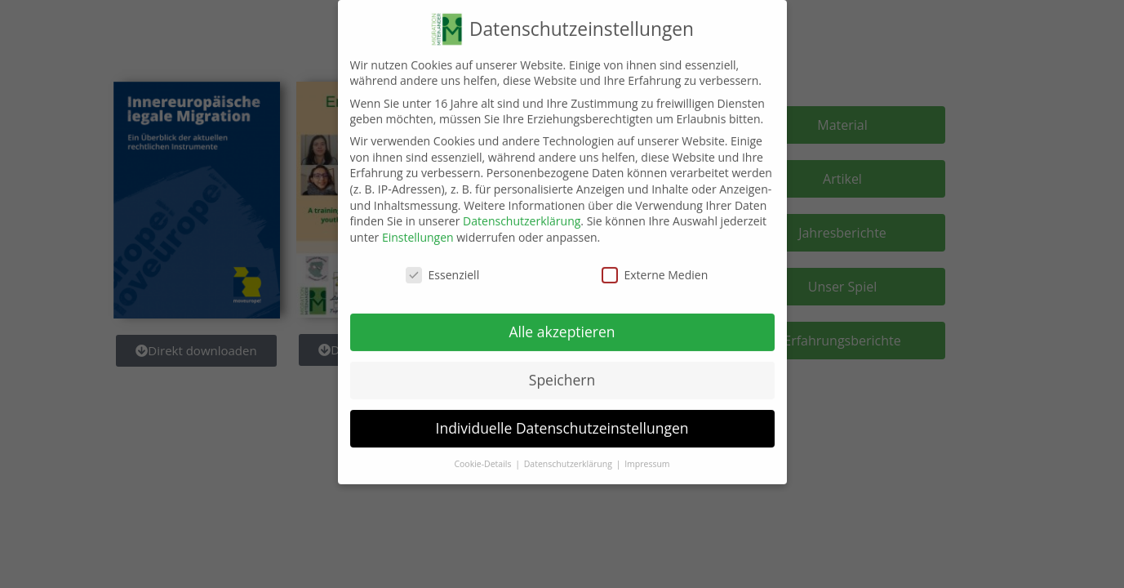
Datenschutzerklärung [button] (569, 455)
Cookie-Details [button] (483, 455)
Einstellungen (418, 229)
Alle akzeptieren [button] (562, 323)
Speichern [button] (562, 371)
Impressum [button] (646, 455)
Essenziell (443, 266)
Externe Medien (655, 266)
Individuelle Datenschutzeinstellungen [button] (562, 420)
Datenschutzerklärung (521, 212)
